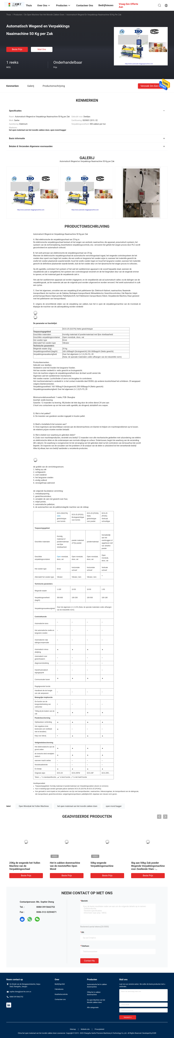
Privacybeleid (99, 1029)
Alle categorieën (93, 1007)
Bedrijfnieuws (105, 5)
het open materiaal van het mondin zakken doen (77, 806)
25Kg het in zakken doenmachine (94, 993)
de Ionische (39, 754)
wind (45, 754)
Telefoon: (85, 946)
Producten (18, 15)
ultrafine (108, 546)
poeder (104, 548)
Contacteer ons (60, 999)
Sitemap (73, 1029)
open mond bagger (114, 806)
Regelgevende (40, 686)
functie (48, 686)
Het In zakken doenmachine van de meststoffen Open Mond (65, 865)
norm (72, 610)
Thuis (8, 15)
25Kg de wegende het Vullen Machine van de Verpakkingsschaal (24, 865)
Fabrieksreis (59, 989)
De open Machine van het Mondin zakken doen (44, 15)
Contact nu (89, 960)
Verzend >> (128, 1017)
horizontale (76, 567)
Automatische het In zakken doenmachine (97, 985)
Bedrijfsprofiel (60, 984)
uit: (82, 932)
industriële (66, 610)
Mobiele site (85, 1029)
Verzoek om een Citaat (153, 85)
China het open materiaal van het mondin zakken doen (37, 1033)
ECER (154, 1033)
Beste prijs (17, 49)
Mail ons (42, 49)
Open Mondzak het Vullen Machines (34, 806)
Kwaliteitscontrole (61, 994)
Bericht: (84, 901)
